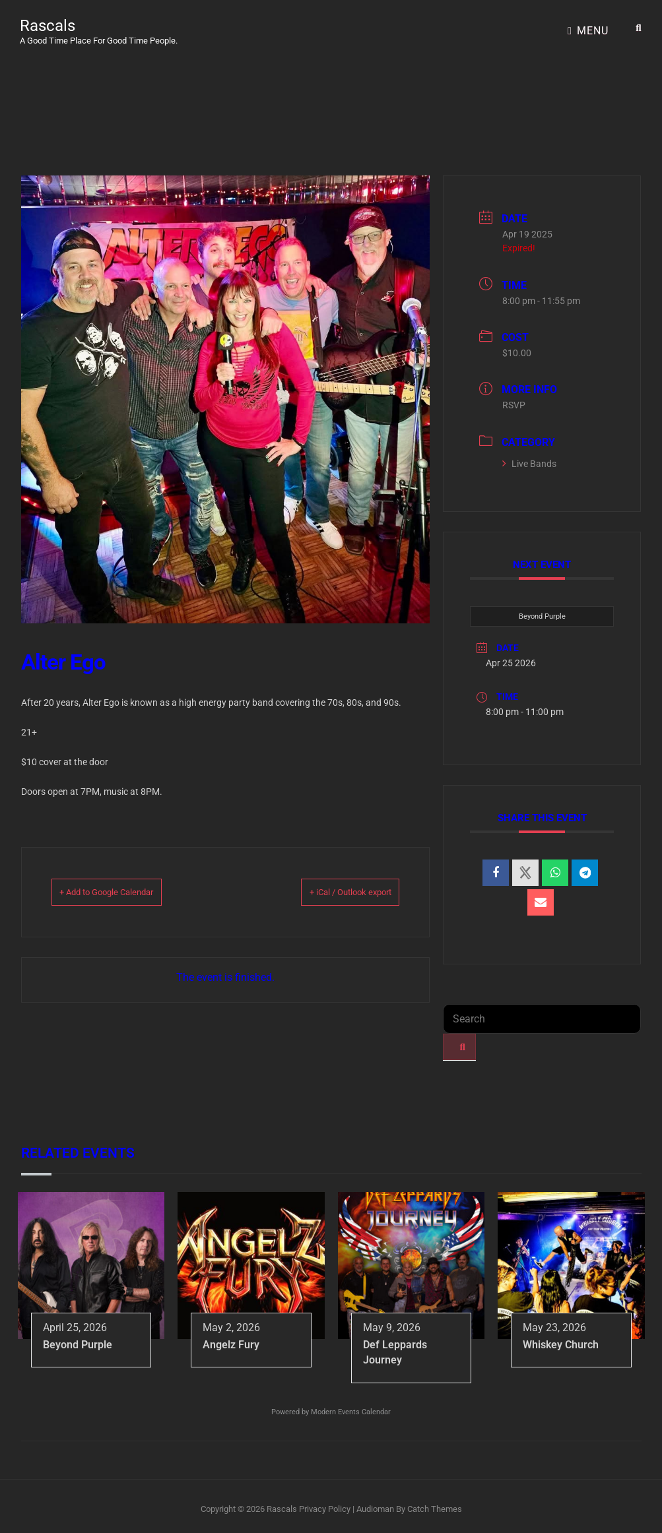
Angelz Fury (231, 1338)
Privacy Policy (324, 1502)
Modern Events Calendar (351, 1405)
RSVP (513, 398)
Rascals (47, 22)
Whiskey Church (561, 1338)
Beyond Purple (542, 610)
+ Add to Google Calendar (127, 885)
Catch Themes (434, 1502)
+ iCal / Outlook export (330, 885)
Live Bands (529, 457)
